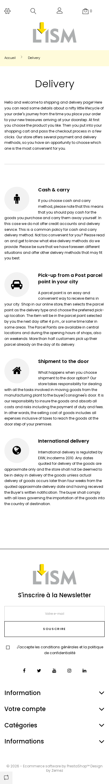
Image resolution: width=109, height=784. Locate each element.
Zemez (57, 770)
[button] (60, 11)
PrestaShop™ (78, 766)
